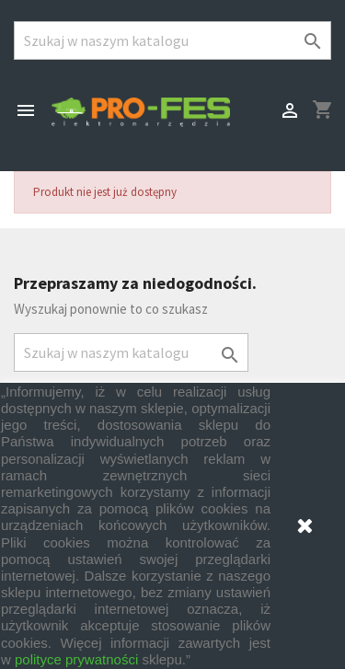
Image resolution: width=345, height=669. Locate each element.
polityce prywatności (76, 659)
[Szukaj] (172, 40)
